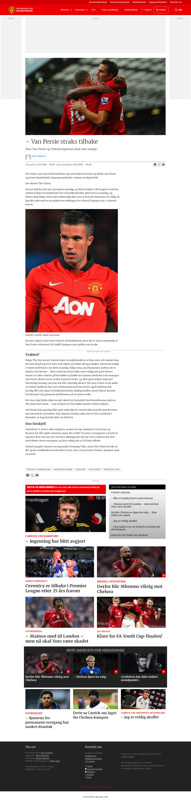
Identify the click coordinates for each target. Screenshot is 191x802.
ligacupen (94, 469)
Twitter (89, 766)
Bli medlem (161, 10)
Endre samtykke (105, 787)
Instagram (91, 772)
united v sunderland (39, 469)
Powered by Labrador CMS (95, 797)
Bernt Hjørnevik (42, 756)
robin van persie (63, 469)
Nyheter (65, 10)
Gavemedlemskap (98, 2)
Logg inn (148, 10)
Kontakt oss (176, 2)
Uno (93, 10)
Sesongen (80, 10)
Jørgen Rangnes (42, 758)
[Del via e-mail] (163, 165)
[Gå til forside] (20, 10)
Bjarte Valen (55, 761)
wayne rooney (112, 469)
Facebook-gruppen (94, 769)
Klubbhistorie (139, 2)
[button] (160, 665)
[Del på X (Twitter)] (159, 165)
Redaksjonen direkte (93, 759)
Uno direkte (90, 761)
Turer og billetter (110, 10)
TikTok (88, 777)
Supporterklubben (158, 2)
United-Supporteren (120, 2)
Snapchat (90, 775)
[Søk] (176, 9)
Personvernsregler (87, 787)
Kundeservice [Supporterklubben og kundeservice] (90, 756)
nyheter (80, 469)
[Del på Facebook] (155, 165)
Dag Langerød (47, 753)
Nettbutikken (131, 10)
